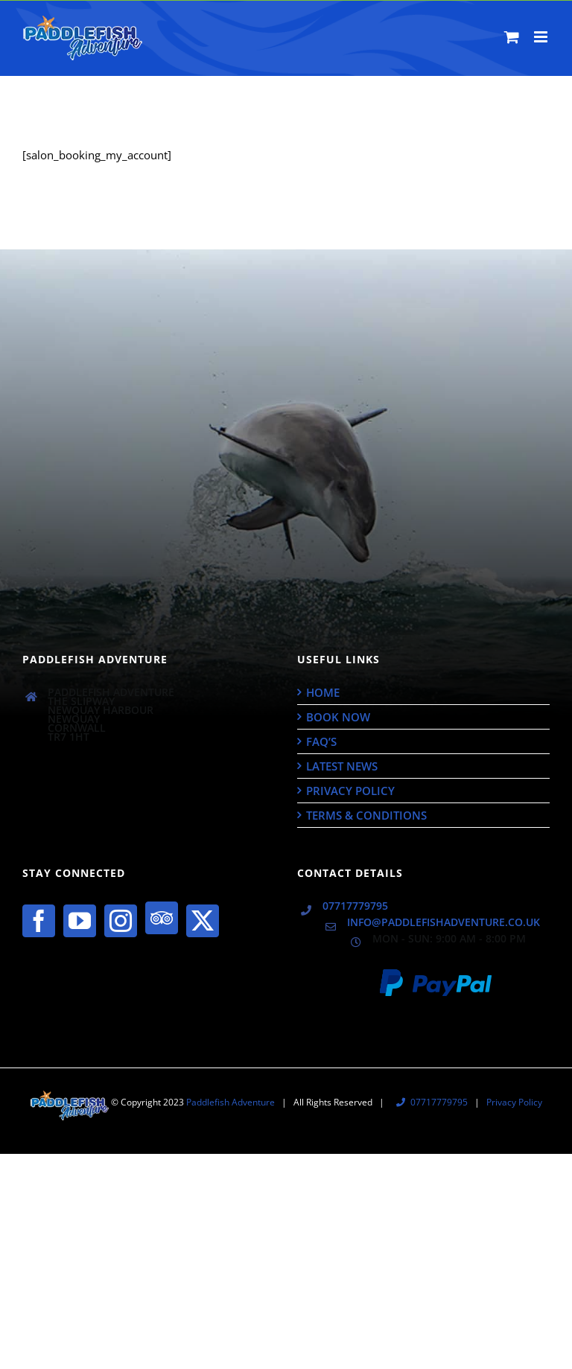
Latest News (342, 766)
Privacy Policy (350, 790)
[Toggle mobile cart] (511, 37)
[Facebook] (38, 920)
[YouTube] (79, 920)
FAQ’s (321, 741)
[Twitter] (202, 920)
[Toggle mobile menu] (542, 37)
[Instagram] (120, 920)
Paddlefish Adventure (230, 1102)
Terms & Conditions (366, 815)
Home (323, 692)
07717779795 (355, 906)
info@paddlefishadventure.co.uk (443, 922)
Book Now (338, 716)
